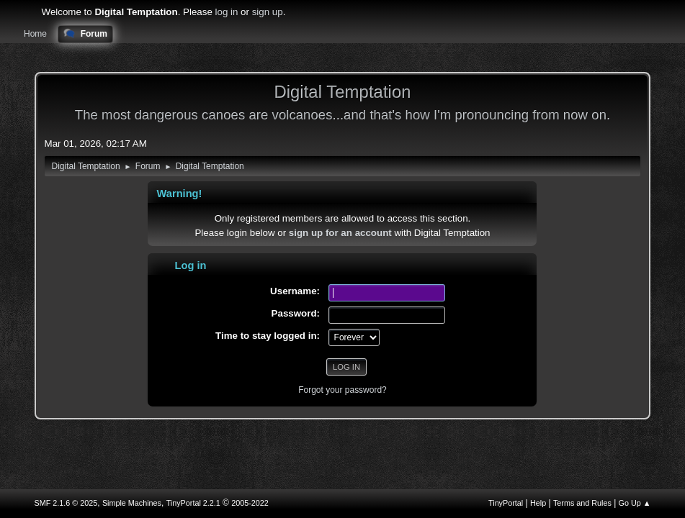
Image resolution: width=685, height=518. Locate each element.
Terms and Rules (582, 503)
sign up (267, 11)
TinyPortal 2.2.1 (193, 503)
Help (538, 503)
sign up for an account (340, 232)
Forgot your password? (342, 390)
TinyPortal (505, 503)
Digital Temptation (342, 91)
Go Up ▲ (635, 503)
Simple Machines (131, 503)
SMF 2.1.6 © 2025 (66, 503)
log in (226, 11)
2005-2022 (250, 503)
